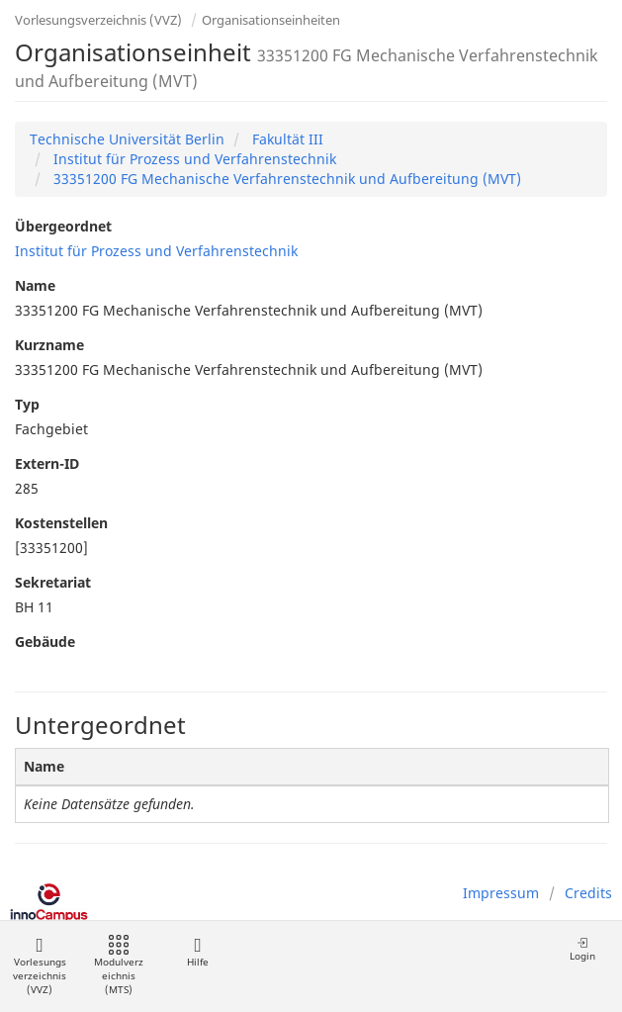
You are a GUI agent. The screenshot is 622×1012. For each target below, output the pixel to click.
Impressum (501, 892)
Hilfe (197, 952)
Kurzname (49, 344)
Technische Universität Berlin (127, 139)
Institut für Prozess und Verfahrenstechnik (192, 158)
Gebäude (45, 641)
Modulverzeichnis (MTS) (118, 966)
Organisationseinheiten (271, 20)
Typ (27, 404)
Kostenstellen (61, 522)
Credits (588, 892)
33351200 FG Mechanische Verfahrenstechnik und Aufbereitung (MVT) (285, 178)
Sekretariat (53, 582)
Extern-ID (47, 463)
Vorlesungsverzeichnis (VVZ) (98, 20)
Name (35, 285)
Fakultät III (285, 139)
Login (582, 949)
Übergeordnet (63, 226)
